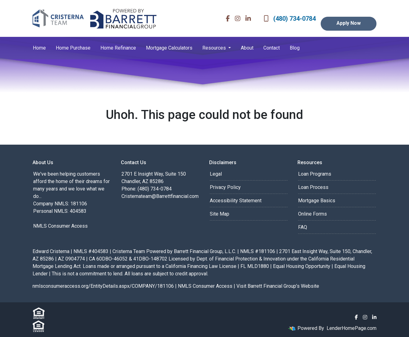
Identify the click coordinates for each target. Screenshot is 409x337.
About (247, 48)
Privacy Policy (225, 187)
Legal (216, 174)
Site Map (219, 214)
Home (39, 48)
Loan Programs (314, 174)
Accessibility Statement (236, 201)
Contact (271, 48)
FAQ (302, 227)
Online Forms (312, 214)
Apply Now (348, 23)
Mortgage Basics (316, 201)
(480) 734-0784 (290, 18)
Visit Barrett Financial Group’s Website (277, 286)
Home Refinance (118, 48)
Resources (214, 48)
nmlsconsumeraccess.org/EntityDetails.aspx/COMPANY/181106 (103, 286)
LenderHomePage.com (351, 328)
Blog (295, 48)
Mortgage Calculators (169, 48)
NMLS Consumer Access (60, 226)
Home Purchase (73, 48)
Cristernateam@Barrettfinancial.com (160, 196)
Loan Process (313, 187)
